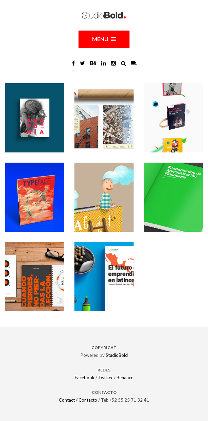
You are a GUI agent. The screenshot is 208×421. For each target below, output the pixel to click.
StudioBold (117, 355)
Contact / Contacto (78, 400)
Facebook (84, 377)
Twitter (105, 377)
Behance (125, 377)
